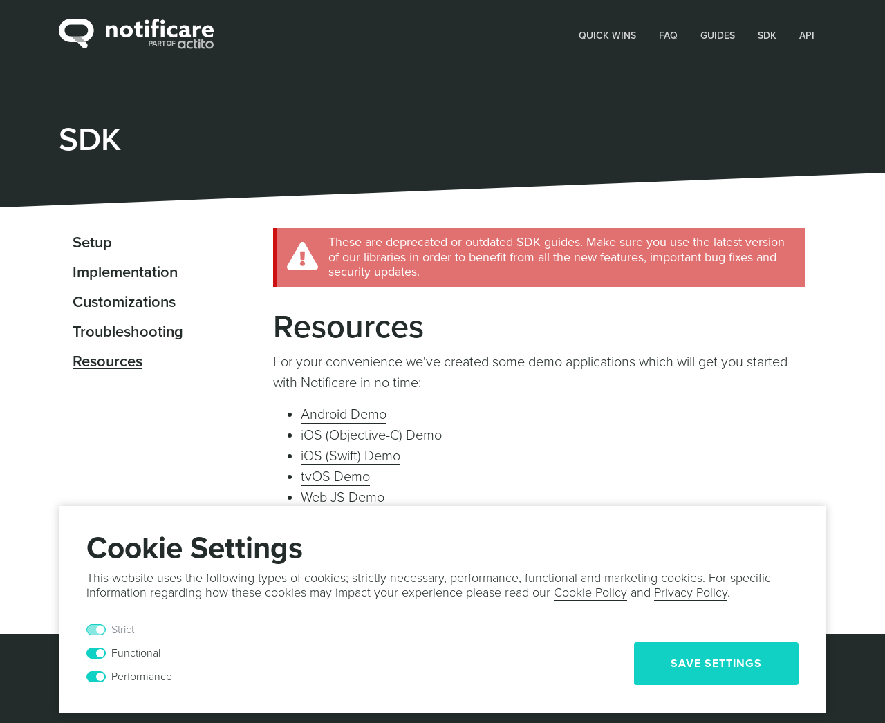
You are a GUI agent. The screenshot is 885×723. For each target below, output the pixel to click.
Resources (107, 361)
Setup (92, 243)
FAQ (668, 35)
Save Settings (716, 663)
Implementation (125, 272)
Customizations (124, 302)
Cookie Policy (590, 592)
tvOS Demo (335, 477)
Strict (122, 630)
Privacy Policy (690, 592)
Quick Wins (607, 35)
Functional (135, 653)
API (806, 35)
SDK (767, 35)
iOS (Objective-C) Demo (371, 435)
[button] (608, 34)
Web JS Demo (342, 497)
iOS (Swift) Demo (350, 456)
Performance (141, 677)
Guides (717, 35)
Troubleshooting (128, 332)
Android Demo (343, 414)
